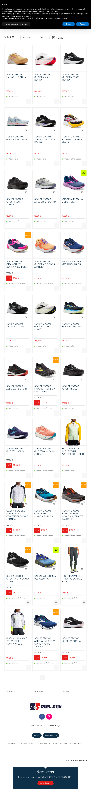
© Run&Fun (13, 743)
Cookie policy (76, 743)
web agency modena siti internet (45, 751)
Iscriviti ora (45, 783)
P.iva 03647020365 (29, 743)
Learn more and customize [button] (16, 24)
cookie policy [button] (54, 11)
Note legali (45, 743)
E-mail (37, 735)
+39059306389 (51, 735)
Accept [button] (82, 24)
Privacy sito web (60, 743)
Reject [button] (68, 24)
